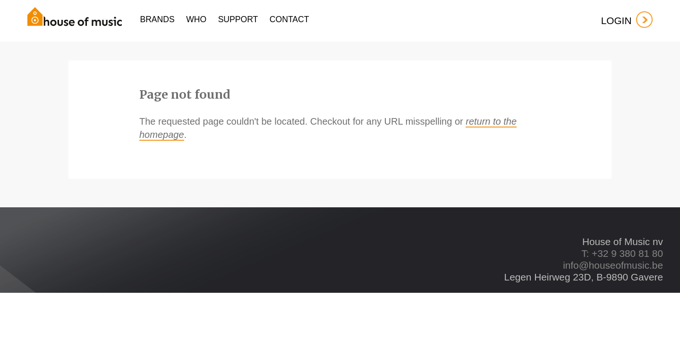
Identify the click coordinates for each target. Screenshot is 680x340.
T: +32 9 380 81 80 (622, 253)
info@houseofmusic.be (613, 265)
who (196, 19)
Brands (157, 19)
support (238, 19)
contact (289, 19)
